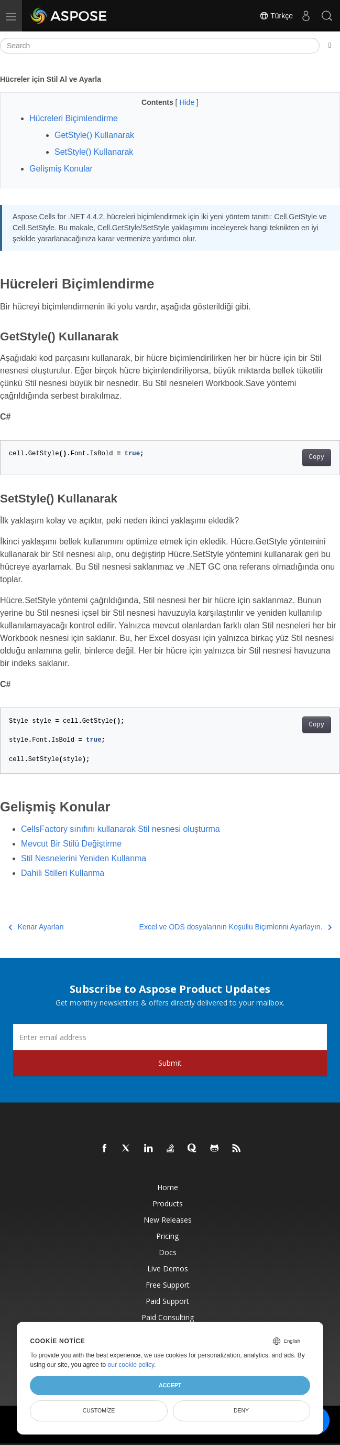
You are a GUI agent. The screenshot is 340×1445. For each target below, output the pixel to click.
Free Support (168, 1285)
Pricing (167, 1236)
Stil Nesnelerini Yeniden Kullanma (83, 858)
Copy (316, 457)
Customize (99, 1410)
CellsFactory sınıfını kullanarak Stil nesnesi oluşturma (120, 829)
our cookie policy (131, 1364)
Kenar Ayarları (36, 927)
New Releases (168, 1220)
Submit (170, 1063)
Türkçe (276, 15)
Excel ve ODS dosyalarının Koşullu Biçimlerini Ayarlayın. (235, 927)
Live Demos (167, 1268)
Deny (241, 1410)
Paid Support (167, 1301)
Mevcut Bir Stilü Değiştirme (71, 843)
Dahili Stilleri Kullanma (62, 873)
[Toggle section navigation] (330, 45)
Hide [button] (187, 102)
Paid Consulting (167, 1317)
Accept (170, 1385)
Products (167, 1203)
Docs (168, 1252)
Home (167, 1187)
